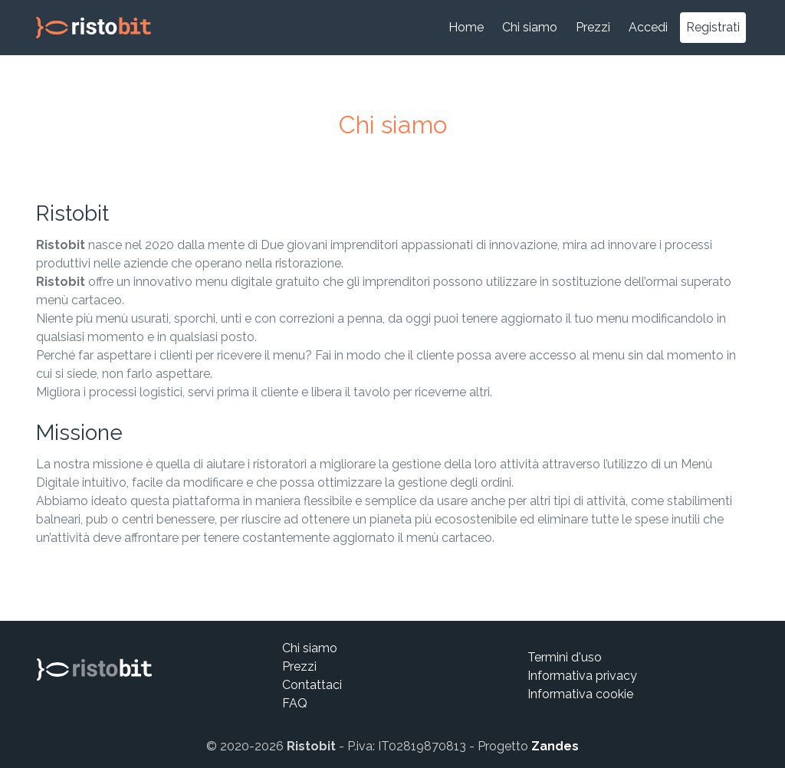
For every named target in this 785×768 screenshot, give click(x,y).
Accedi (648, 27)
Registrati (713, 27)
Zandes (555, 746)
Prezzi (593, 27)
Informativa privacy (582, 675)
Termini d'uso (564, 657)
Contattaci (312, 685)
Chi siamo (529, 27)
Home (466, 27)
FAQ (294, 703)
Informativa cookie (580, 694)
